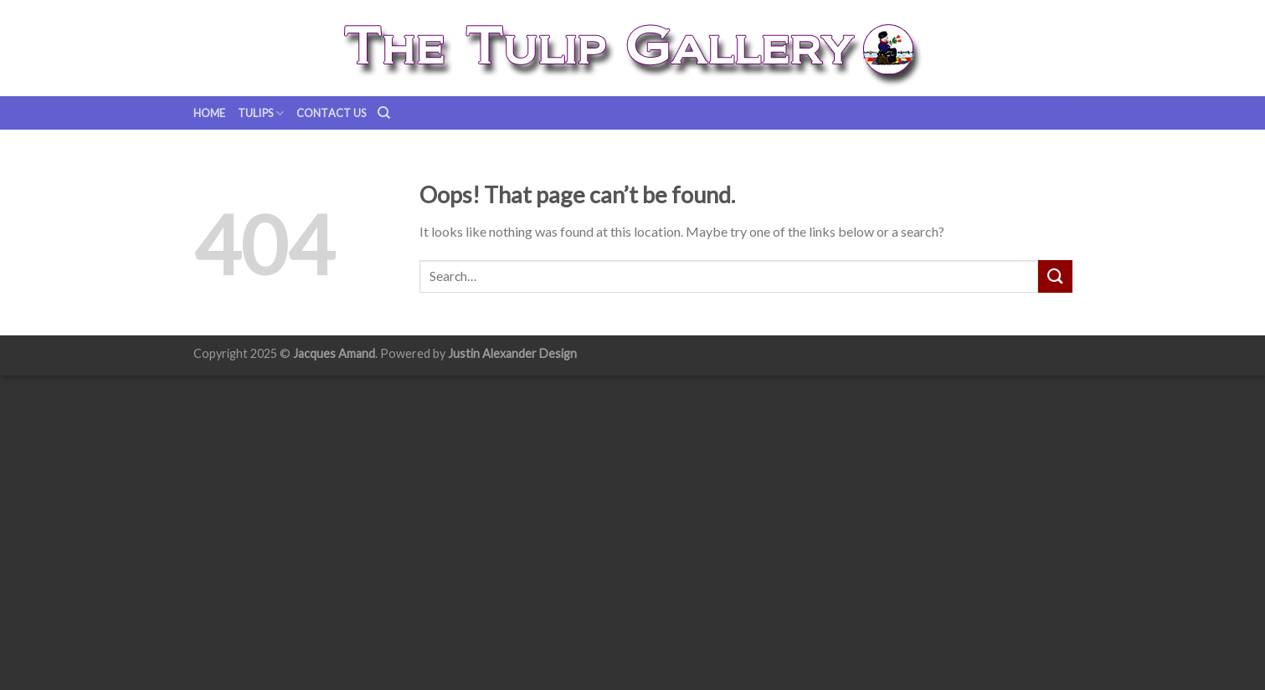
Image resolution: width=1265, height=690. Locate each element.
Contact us (331, 113)
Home (209, 113)
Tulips (261, 113)
